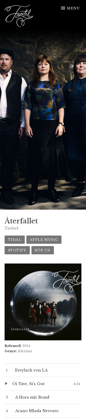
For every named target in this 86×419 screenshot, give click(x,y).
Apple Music (44, 240)
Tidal (14, 240)
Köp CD (42, 250)
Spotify (17, 250)
